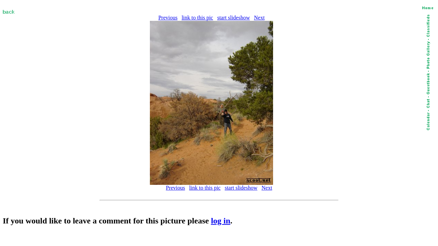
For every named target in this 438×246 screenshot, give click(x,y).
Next (259, 17)
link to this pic (197, 17)
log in (220, 220)
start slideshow (233, 17)
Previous (168, 17)
